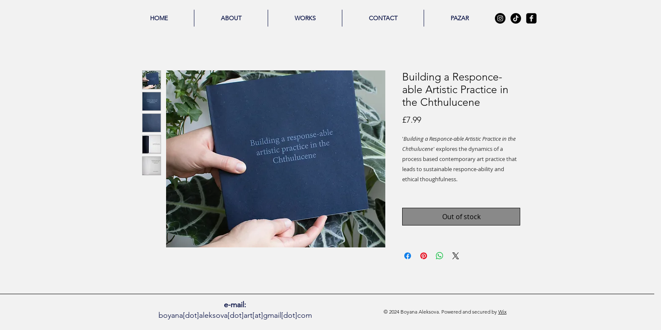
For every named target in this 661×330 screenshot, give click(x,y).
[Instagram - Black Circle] (500, 18)
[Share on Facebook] (408, 256)
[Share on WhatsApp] (440, 256)
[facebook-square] (531, 18)
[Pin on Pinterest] (424, 256)
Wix (502, 312)
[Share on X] (456, 256)
